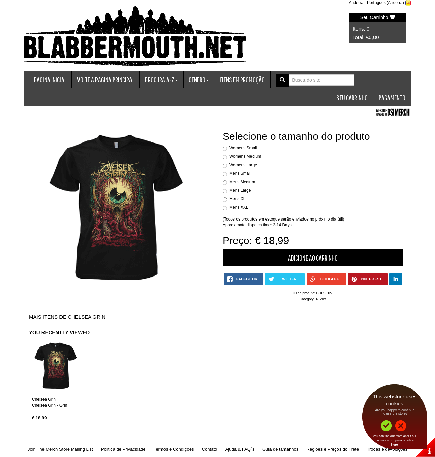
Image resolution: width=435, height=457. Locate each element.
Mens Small (240, 173)
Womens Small (243, 148)
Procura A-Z (161, 79)
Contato (210, 449)
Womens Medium (245, 156)
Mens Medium (242, 181)
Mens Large (240, 190)
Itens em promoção (242, 79)
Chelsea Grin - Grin (49, 405)
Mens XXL (238, 207)
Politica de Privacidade (123, 449)
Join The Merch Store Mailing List (60, 449)
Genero (199, 79)
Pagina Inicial (50, 79)
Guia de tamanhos (280, 449)
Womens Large (243, 165)
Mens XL (237, 198)
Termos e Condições (174, 449)
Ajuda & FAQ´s (240, 449)
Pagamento (392, 97)
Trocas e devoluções (387, 449)
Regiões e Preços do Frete (333, 449)
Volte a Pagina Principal (105, 79)
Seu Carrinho (378, 17)
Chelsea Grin (44, 399)
